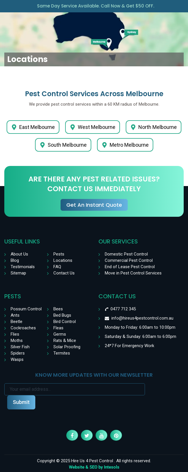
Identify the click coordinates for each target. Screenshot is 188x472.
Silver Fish (20, 346)
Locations (62, 260)
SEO (93, 467)
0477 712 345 (123, 309)
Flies (15, 334)
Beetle (16, 321)
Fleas (58, 327)
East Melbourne (33, 127)
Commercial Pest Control (129, 260)
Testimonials (23, 266)
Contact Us (64, 273)
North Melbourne (153, 127)
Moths (17, 340)
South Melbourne (63, 145)
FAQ (57, 266)
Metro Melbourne (125, 145)
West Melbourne (92, 127)
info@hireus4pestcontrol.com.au (142, 318)
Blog (15, 260)
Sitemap (18, 273)
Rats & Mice (64, 340)
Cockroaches (23, 327)
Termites (61, 353)
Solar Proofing (66, 346)
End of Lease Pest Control (130, 266)
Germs (59, 334)
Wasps (17, 359)
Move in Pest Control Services (133, 273)
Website (76, 467)
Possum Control (26, 309)
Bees (58, 309)
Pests (58, 254)
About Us (19, 254)
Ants (15, 315)
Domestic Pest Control (126, 254)
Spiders (18, 353)
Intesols (111, 467)
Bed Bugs (62, 315)
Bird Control (64, 321)
